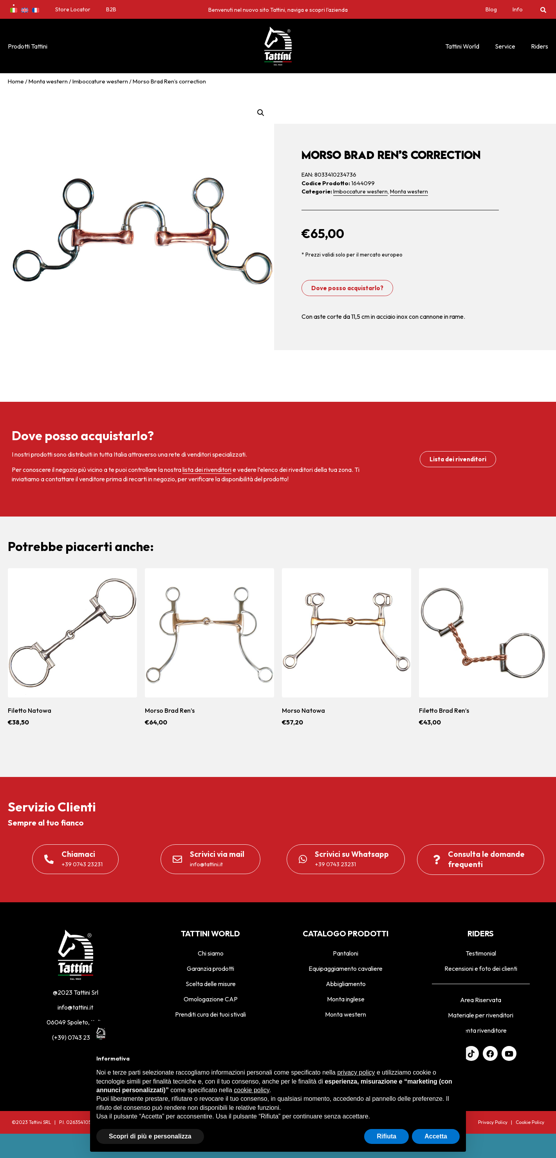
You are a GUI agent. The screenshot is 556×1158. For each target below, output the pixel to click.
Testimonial (481, 953)
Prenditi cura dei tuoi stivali (210, 1014)
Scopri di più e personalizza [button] (150, 1136)
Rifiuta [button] (386, 1136)
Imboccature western (100, 81)
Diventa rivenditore (481, 1030)
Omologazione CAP (211, 999)
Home (16, 81)
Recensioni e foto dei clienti (480, 968)
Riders (539, 46)
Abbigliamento (346, 984)
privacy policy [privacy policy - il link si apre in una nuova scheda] (356, 1072)
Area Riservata (480, 1000)
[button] (543, 9)
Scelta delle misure (211, 984)
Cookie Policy (530, 1122)
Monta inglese (346, 999)
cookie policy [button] (251, 1090)
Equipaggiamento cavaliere (346, 968)
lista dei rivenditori (206, 469)
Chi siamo (211, 953)
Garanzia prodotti (210, 968)
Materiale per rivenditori (480, 1015)
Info (518, 9)
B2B (111, 9)
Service (505, 46)
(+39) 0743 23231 (75, 1037)
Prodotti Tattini (27, 46)
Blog (491, 9)
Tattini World (462, 46)
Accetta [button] (435, 1136)
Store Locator (72, 9)
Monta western (48, 81)
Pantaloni (345, 953)
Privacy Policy (492, 1122)
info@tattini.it (75, 1007)
